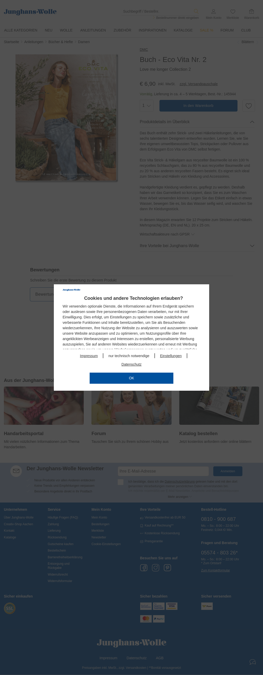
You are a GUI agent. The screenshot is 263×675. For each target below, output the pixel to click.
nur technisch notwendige (128, 356)
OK (131, 378)
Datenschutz (132, 364)
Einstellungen (171, 356)
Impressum (89, 356)
